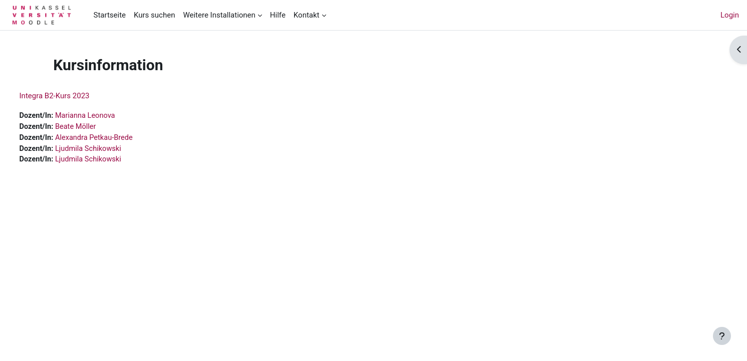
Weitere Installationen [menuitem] (219, 15)
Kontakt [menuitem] (307, 15)
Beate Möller (96, 127)
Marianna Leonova (106, 115)
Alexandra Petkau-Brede (115, 138)
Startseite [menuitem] (109, 15)
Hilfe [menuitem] (278, 15)
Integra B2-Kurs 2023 (73, 95)
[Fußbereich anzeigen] (722, 336)
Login (729, 15)
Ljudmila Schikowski (109, 149)
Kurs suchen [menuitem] (154, 15)
